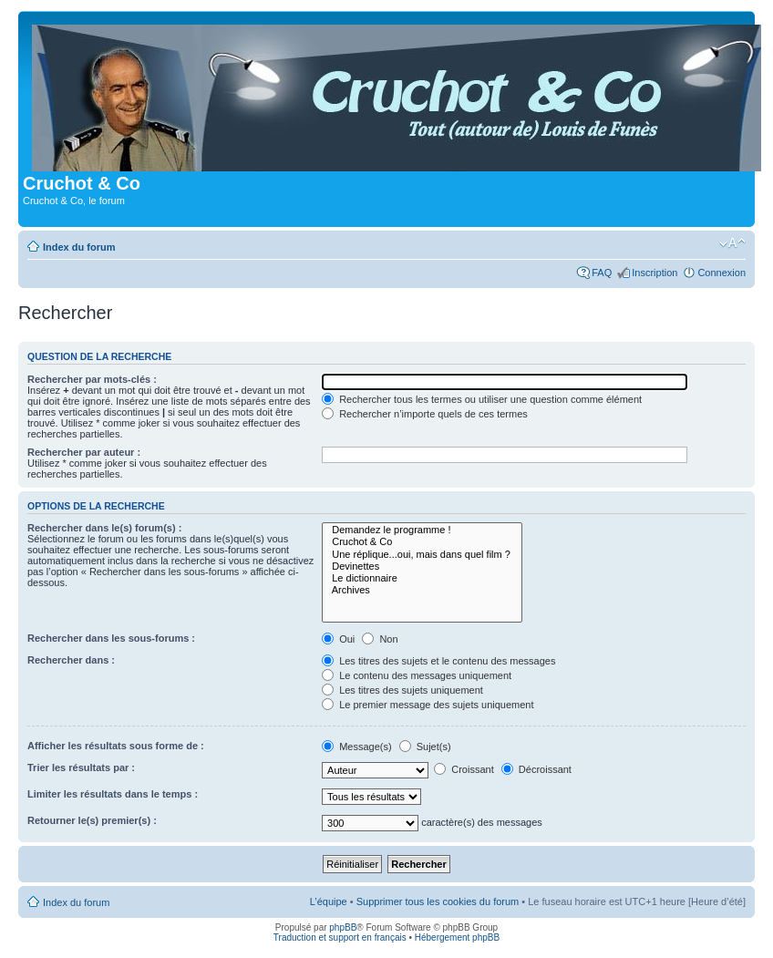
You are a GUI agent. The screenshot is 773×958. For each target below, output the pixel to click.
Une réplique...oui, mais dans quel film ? (422, 555)
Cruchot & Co (422, 542)
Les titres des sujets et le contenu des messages (438, 660)
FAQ (602, 272)
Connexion (721, 272)
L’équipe (328, 901)
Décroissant (536, 769)
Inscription (654, 272)
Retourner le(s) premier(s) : (92, 820)
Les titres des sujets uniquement (402, 690)
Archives (422, 590)
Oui (338, 639)
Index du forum (79, 247)
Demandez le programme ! (422, 530)
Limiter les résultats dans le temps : (112, 793)
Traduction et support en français (340, 937)
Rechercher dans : (71, 659)
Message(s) (358, 746)
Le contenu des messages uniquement (416, 675)
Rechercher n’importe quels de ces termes (425, 413)
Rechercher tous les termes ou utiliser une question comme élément (482, 399)
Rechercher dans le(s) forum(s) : (104, 527)
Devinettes (422, 566)
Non (379, 639)
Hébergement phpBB (457, 937)
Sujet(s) (425, 746)
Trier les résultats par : (81, 767)
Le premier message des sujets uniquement (427, 704)
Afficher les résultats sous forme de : (115, 745)
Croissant (464, 769)
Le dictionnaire (422, 578)
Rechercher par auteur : (83, 452)
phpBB (342, 927)
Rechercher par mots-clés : (92, 379)
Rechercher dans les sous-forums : (111, 638)
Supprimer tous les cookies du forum (438, 901)
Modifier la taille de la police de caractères (732, 243)
